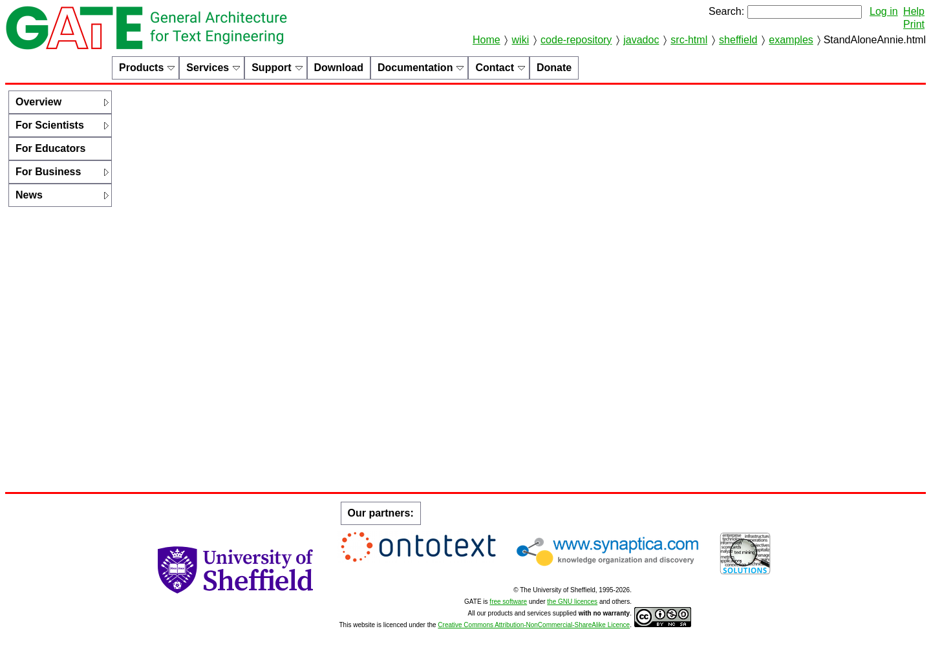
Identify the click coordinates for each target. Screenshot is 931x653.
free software (508, 601)
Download (338, 67)
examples (791, 39)
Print (914, 24)
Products (141, 67)
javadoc (641, 39)
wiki (521, 39)
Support (271, 67)
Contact (494, 67)
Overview (38, 101)
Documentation (415, 67)
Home (486, 39)
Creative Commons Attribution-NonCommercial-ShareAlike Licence (534, 624)
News (29, 194)
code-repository (576, 39)
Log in (884, 11)
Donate (554, 67)
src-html (688, 39)
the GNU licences (572, 601)
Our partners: (381, 513)
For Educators (50, 148)
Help (914, 11)
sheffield (738, 39)
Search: (726, 11)
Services (207, 67)
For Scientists (50, 125)
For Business (48, 171)
